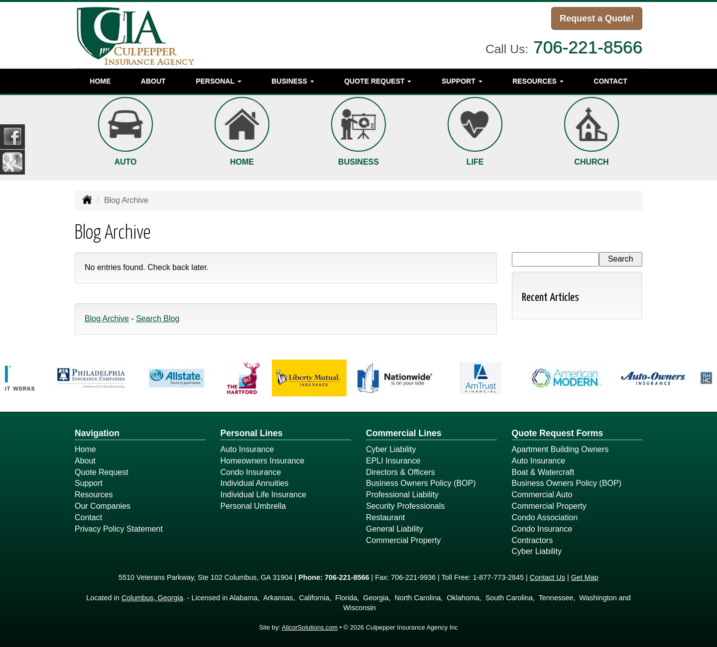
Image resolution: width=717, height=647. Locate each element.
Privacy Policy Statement (119, 529)
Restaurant (385, 517)
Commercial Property (403, 540)
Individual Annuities (255, 483)
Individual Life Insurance (264, 494)
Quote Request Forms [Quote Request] (557, 433)
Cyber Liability (391, 449)
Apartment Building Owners (560, 449)
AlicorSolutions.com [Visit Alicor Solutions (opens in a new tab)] (310, 627)
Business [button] (292, 81)
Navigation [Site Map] (97, 433)
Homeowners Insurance (263, 461)
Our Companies (102, 506)
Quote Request (101, 472)
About (153, 81)
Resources (94, 494)
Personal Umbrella (253, 506)
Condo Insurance (251, 472)
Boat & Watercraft (543, 472)
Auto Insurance (247, 449)
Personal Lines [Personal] (252, 433)
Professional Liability (402, 494)
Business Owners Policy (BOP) (421, 483)
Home (100, 81)
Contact (610, 81)
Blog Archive (107, 318)
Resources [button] (538, 81)
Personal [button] (218, 81)
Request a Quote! (597, 18)
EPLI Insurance (393, 461)
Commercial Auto (542, 494)
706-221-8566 (587, 47)
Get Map (584, 577)
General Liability (394, 529)
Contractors (532, 540)
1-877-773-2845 (498, 577)
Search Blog (157, 318)
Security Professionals (405, 506)
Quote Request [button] (377, 81)
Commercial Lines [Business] (404, 433)
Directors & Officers (400, 472)
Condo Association (545, 517)
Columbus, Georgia (152, 598)
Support (89, 483)
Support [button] (462, 81)
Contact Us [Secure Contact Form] (547, 577)
